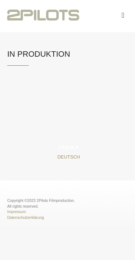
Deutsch (68, 157)
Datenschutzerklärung (25, 217)
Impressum (16, 211)
